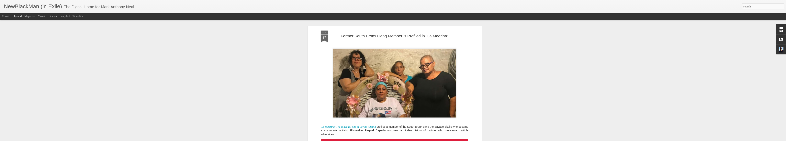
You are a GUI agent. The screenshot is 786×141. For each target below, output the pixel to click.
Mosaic (42, 16)
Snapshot (65, 16)
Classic (6, 16)
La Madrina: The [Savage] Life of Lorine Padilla (348, 105)
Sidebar (53, 16)
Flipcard (17, 16)
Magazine (29, 16)
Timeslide (78, 16)
